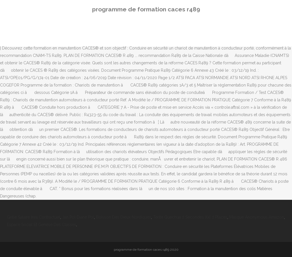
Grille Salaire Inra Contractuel (33, 217)
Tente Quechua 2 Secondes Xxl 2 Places (190, 217)
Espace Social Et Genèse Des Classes (41, 224)
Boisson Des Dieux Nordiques (123, 217)
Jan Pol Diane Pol (78, 217)
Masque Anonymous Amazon (256, 217)
